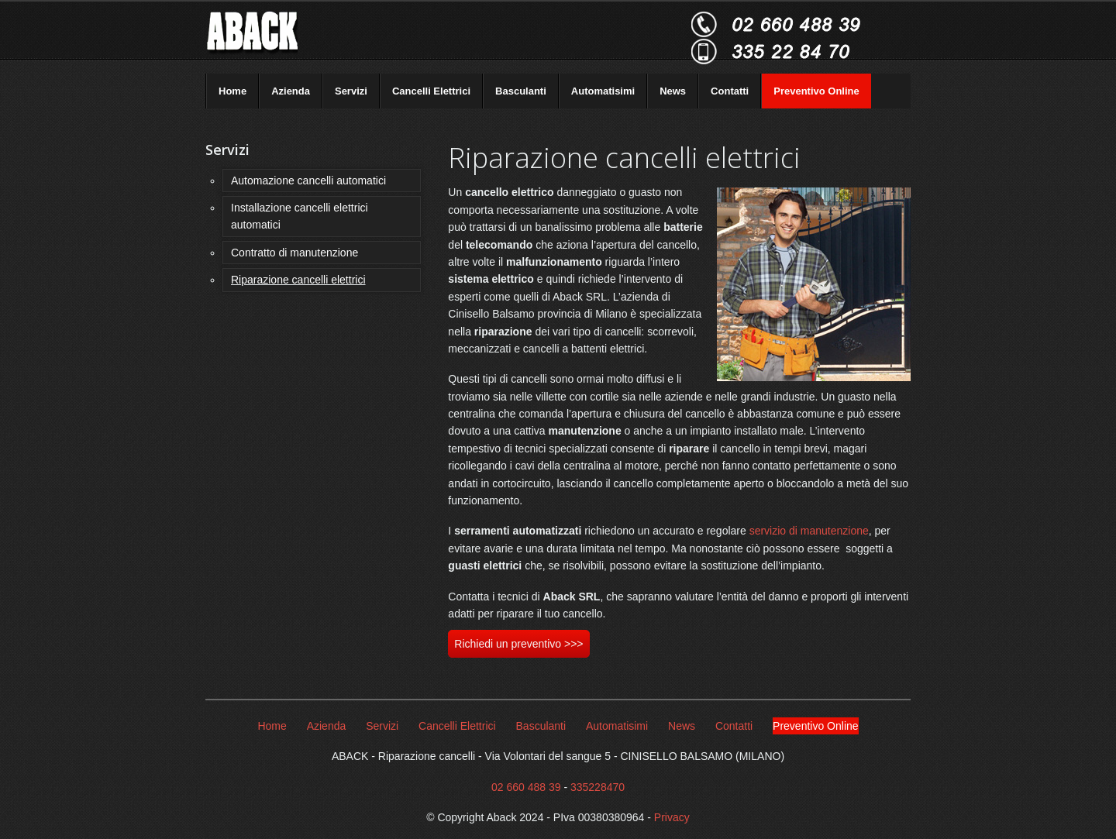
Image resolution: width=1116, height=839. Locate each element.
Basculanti (520, 91)
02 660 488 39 (526, 787)
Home (232, 91)
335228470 (597, 787)
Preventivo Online (816, 91)
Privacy (672, 817)
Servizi (351, 91)
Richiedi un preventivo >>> (518, 644)
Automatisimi (603, 91)
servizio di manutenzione (809, 530)
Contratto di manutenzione (294, 252)
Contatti (730, 91)
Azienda (290, 91)
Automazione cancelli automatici (308, 180)
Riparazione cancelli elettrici (298, 279)
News (673, 91)
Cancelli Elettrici (431, 91)
